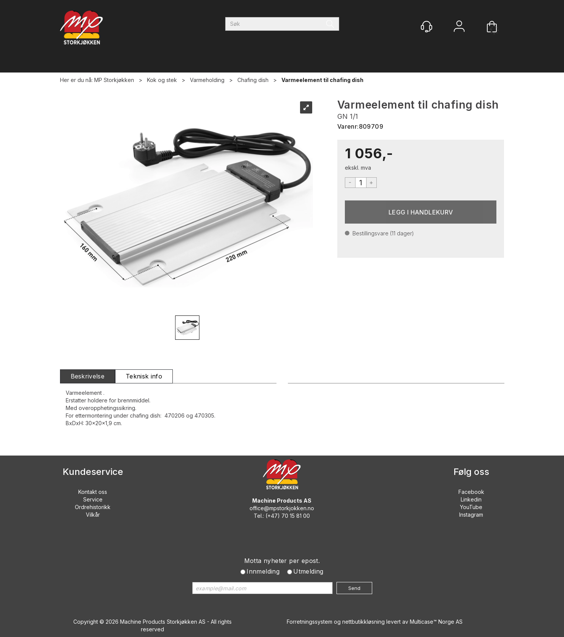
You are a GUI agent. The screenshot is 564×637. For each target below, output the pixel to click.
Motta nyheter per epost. (282, 560)
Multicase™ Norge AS (436, 621)
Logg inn (459, 27)
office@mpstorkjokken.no (282, 508)
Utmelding (308, 571)
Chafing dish (253, 80)
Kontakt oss (92, 492)
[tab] (87, 376)
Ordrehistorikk (93, 507)
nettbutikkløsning (363, 621)
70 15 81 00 (295, 515)
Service (93, 499)
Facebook (471, 492)
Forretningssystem (309, 621)
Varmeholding (207, 80)
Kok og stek (162, 80)
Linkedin (471, 499)
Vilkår (93, 514)
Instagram (471, 514)
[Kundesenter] (426, 26)
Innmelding (263, 571)
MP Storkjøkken (114, 80)
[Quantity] (360, 182)
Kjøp (421, 212)
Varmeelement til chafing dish (322, 80)
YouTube (471, 507)
